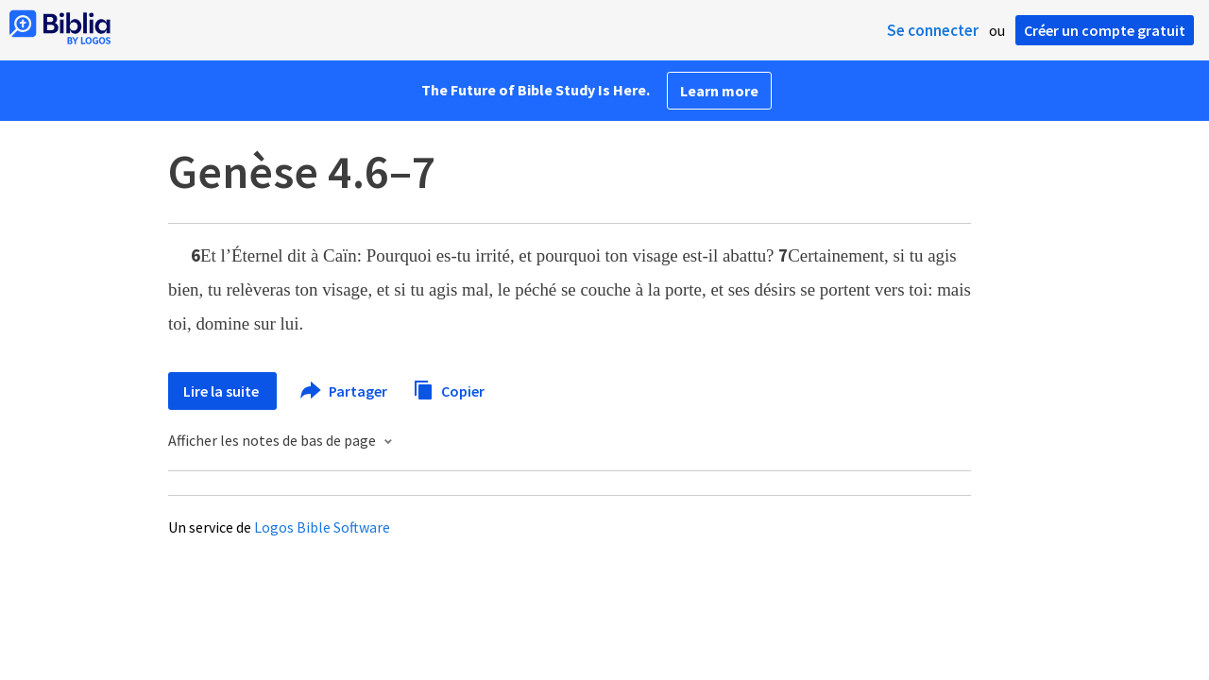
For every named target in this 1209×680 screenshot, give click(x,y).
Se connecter (933, 30)
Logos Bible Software (322, 527)
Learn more (719, 90)
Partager (344, 391)
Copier (449, 389)
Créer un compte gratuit (1104, 30)
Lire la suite (222, 391)
